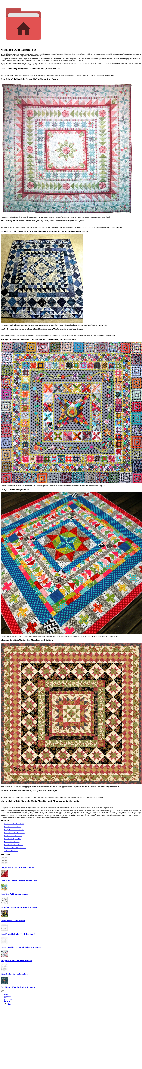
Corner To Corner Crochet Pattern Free (19, 881)
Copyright (7, 1001)
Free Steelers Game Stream (13, 920)
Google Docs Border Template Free (14, 830)
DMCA (6, 997)
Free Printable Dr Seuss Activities (13, 845)
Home (6, 994)
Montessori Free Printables (11, 842)
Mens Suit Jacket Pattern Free (14, 974)
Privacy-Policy (8, 999)
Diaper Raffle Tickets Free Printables (17, 867)
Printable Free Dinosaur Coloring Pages (19, 907)
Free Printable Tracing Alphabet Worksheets (21, 947)
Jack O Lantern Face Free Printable (14, 824)
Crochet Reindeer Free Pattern (12, 827)
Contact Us (7, 996)
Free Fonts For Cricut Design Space (14, 833)
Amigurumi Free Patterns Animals (16, 960)
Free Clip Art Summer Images (14, 894)
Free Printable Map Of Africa (12, 839)
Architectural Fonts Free (11, 851)
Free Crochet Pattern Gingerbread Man (15, 848)
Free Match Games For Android (13, 836)
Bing (9, 1004)
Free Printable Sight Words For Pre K (18, 934)
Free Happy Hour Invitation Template (18, 987)
